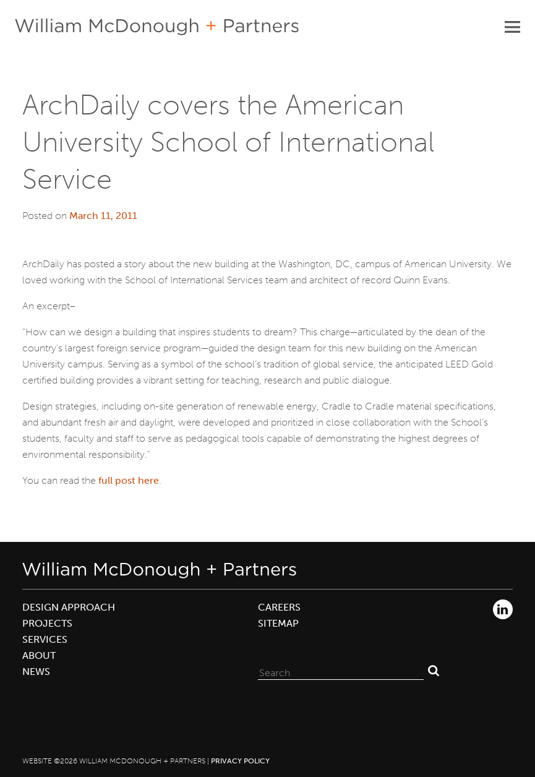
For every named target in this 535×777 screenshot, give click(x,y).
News (36, 671)
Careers (279, 607)
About (39, 655)
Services (44, 639)
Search (433, 670)
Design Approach (68, 607)
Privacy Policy (240, 761)
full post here (128, 480)
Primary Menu (512, 26)
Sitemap (278, 623)
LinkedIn (503, 609)
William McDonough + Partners (157, 27)
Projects (47, 623)
